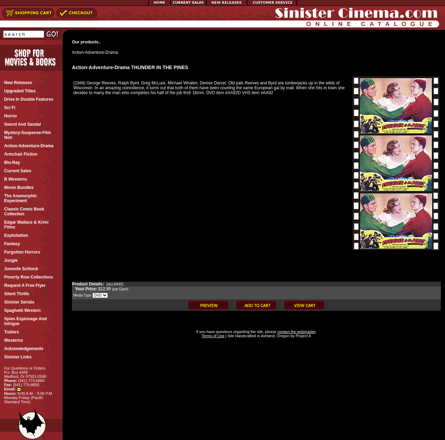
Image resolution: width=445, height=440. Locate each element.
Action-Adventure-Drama (95, 52)
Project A (302, 336)
